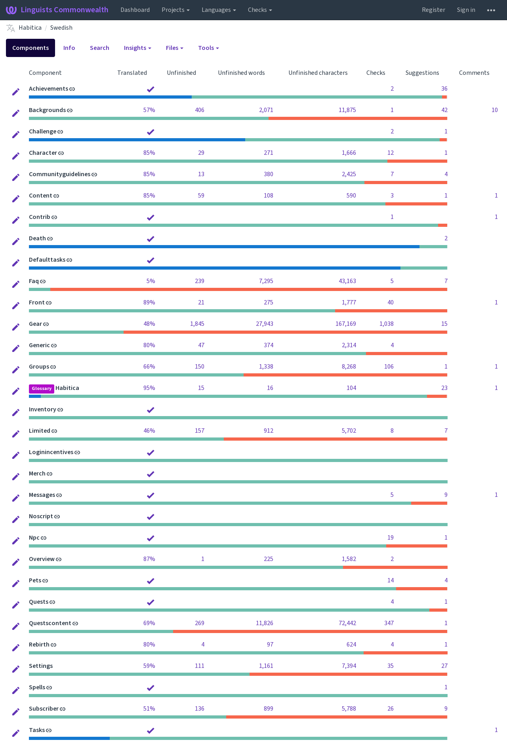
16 (270, 388)
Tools (208, 48)
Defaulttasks (47, 259)
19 (390, 537)
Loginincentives (51, 452)
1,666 (349, 152)
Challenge (42, 131)
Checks (260, 10)
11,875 (347, 110)
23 (444, 388)
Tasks (37, 730)
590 (351, 195)
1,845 (197, 323)
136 (199, 708)
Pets (35, 580)
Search (99, 48)
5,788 (349, 708)
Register (433, 10)
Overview (42, 559)
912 (268, 430)
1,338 (266, 366)
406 (199, 110)
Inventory (42, 409)
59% (149, 666)
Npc (34, 537)
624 (351, 644)
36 (444, 88)
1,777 (349, 302)
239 (199, 281)
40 (390, 302)
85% (149, 152)
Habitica (30, 27)
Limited (39, 430)
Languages (219, 10)
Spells (37, 687)
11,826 (264, 623)
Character (43, 152)
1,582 (349, 559)
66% (149, 366)
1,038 (386, 323)
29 (201, 152)
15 (444, 323)
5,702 (349, 430)
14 (390, 580)
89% (149, 302)
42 (444, 110)
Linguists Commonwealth (57, 9)
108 (268, 195)
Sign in (466, 10)
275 (268, 302)
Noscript (41, 516)
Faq (34, 281)
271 (268, 152)
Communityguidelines (59, 174)
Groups (39, 366)
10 (495, 110)
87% (149, 559)
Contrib (39, 217)
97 (270, 644)
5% (151, 281)
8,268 (349, 366)
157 (199, 430)
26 (390, 708)
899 (268, 708)
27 (444, 666)
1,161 (266, 666)
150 (199, 366)
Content (40, 195)
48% (149, 323)
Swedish (61, 27)
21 (201, 302)
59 (201, 195)
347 (389, 623)
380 (268, 174)
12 (390, 152)
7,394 (349, 666)
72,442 (347, 623)
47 (201, 345)
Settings (41, 666)
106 (389, 366)
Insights (137, 48)
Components (30, 48)
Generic (39, 345)
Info (69, 48)
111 (199, 666)
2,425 (349, 174)
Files (174, 48)
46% (149, 430)
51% (149, 708)
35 (390, 666)
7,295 (266, 281)
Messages (42, 495)
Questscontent (50, 623)
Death (37, 238)
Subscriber (44, 708)
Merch (37, 473)
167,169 (345, 323)
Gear (35, 323)
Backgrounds (47, 110)
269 (199, 623)
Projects (176, 10)
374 (268, 345)
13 (201, 174)
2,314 (349, 345)
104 (351, 388)
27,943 (264, 323)
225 (268, 559)
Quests (38, 601)
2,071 (266, 110)
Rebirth (39, 644)
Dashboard (135, 10)
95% (149, 388)
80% (149, 345)
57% (149, 110)
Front (37, 302)
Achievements (48, 88)
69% (149, 623)
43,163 (347, 281)
